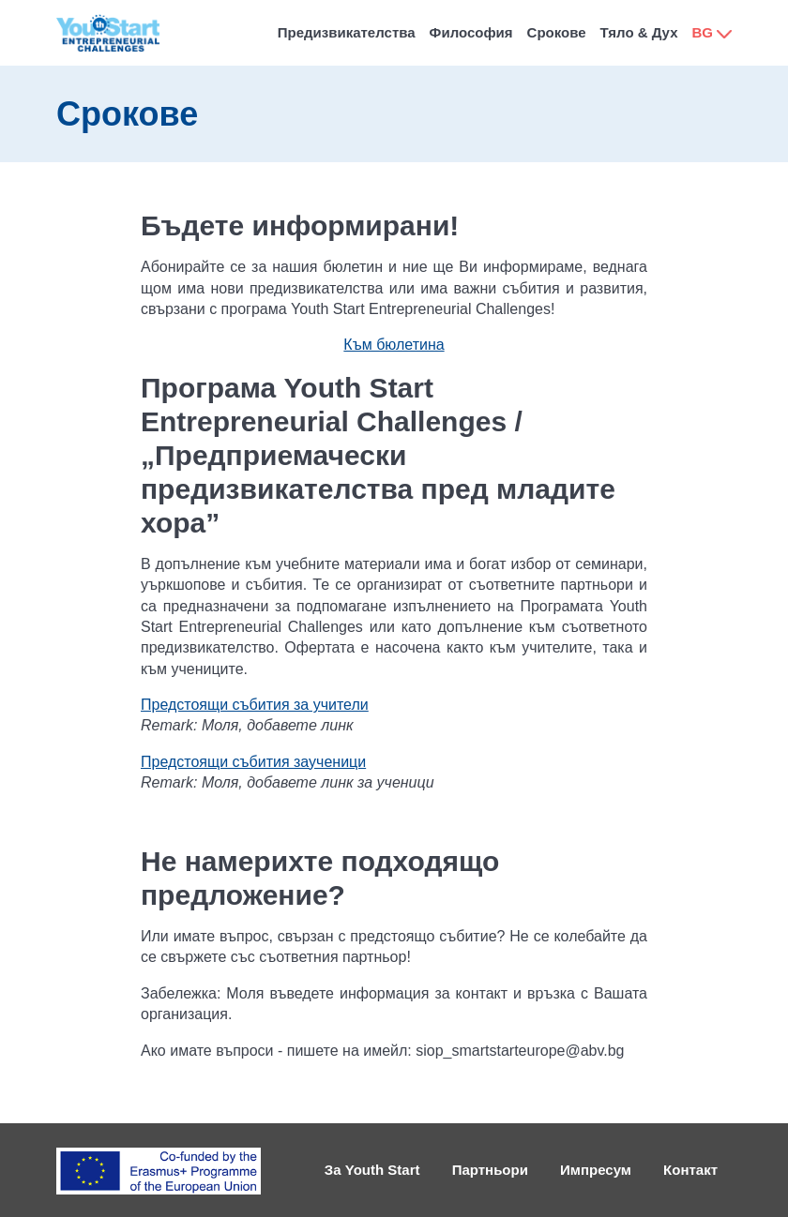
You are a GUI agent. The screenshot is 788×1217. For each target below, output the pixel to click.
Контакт (690, 1170)
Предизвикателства (347, 32)
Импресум (595, 1170)
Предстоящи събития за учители (255, 705)
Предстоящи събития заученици (253, 762)
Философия (471, 32)
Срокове (556, 32)
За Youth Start (372, 1170)
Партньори (490, 1170)
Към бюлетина (393, 345)
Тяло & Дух (639, 32)
